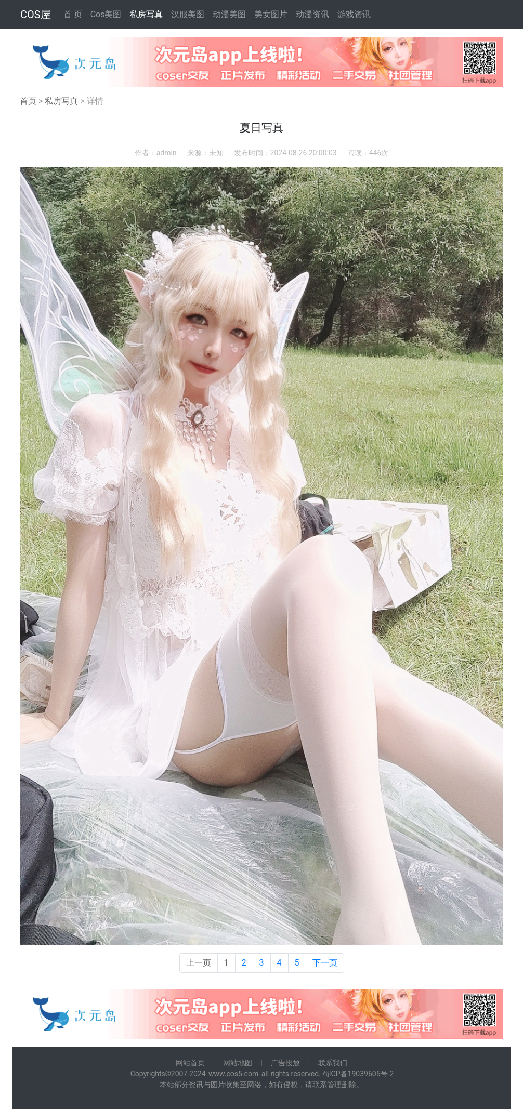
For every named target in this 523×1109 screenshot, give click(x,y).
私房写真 (146, 14)
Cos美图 (106, 14)
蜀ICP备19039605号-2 (358, 1074)
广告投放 (285, 1063)
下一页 (324, 963)
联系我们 (332, 1063)
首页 (28, 101)
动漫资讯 (312, 14)
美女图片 (270, 14)
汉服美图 (187, 14)
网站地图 (237, 1063)
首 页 (72, 14)
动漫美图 (229, 14)
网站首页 (190, 1063)
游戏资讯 (354, 14)
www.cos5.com (233, 1074)
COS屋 (35, 14)
